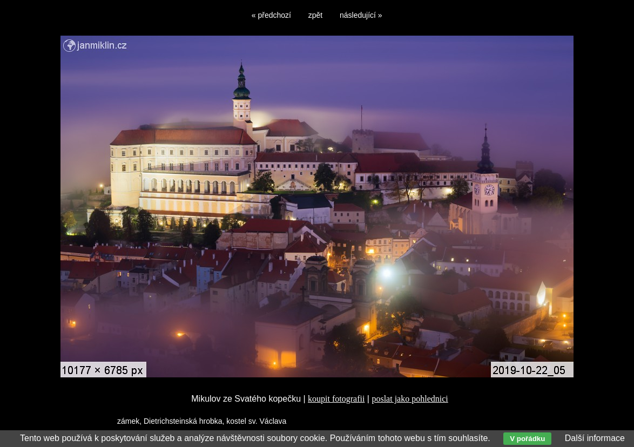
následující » (361, 15)
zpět (315, 15)
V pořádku (527, 439)
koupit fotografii (336, 398)
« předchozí (271, 15)
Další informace (595, 438)
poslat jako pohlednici (410, 398)
